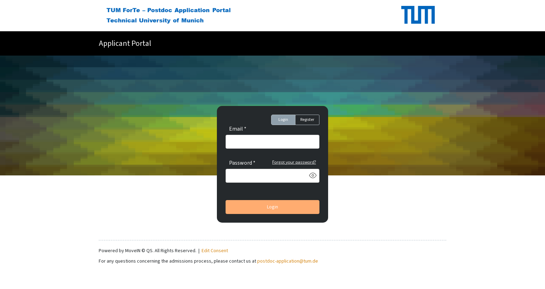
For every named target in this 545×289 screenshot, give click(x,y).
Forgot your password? (294, 162)
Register (307, 120)
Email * (237, 129)
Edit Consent (215, 250)
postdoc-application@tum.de (287, 261)
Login (283, 120)
